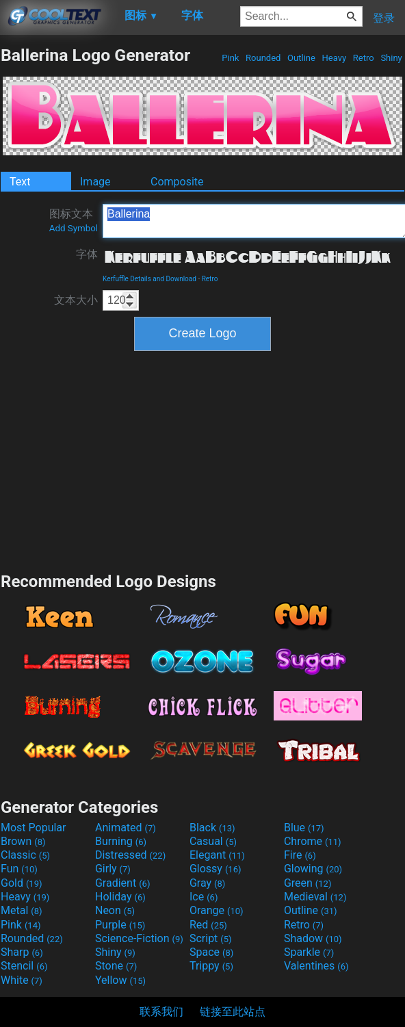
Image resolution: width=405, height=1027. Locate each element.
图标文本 (73, 220)
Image (95, 181)
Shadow (313, 938)
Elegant (217, 854)
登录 (384, 18)
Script (211, 938)
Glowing (313, 868)
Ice (204, 896)
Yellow (120, 980)
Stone (116, 965)
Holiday (120, 896)
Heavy (333, 58)
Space (211, 952)
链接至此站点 (232, 1011)
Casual (213, 841)
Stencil (24, 965)
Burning (120, 841)
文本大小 (76, 300)
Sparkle (309, 952)
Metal (21, 910)
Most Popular (33, 827)
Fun (19, 868)
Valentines (316, 965)
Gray (207, 882)
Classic (25, 854)
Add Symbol (73, 228)
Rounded (263, 58)
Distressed (130, 854)
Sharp (22, 952)
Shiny (391, 58)
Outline (301, 58)
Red (208, 924)
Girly (113, 868)
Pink (230, 58)
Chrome (312, 841)
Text (20, 181)
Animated (125, 827)
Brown (23, 841)
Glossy (215, 868)
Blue (304, 827)
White (21, 980)
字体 (87, 254)
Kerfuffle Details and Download (149, 279)
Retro (363, 58)
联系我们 (161, 1011)
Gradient (122, 882)
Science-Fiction (139, 938)
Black (212, 827)
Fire (300, 854)
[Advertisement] (202, 460)
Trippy (211, 965)
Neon (115, 910)
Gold (21, 882)
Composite (177, 181)
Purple (120, 924)
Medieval (315, 896)
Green (308, 882)
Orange (217, 910)
